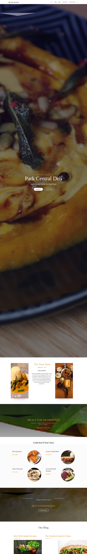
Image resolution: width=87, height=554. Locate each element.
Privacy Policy (72, 2)
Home (51, 2)
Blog (56, 2)
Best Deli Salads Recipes (27, 536)
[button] (77, 2)
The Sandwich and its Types (60, 536)
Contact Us (65, 2)
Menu (59, 2)
